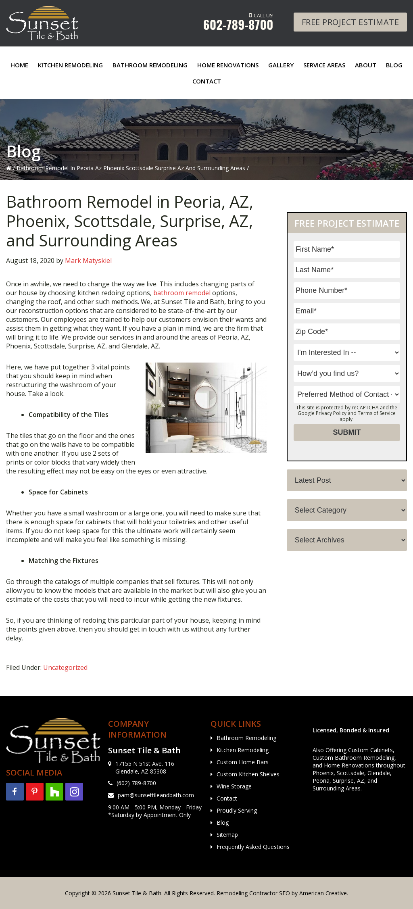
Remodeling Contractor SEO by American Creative (282, 893)
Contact (227, 798)
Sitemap (227, 834)
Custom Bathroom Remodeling (353, 757)
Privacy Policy (331, 413)
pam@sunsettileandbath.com (156, 795)
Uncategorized (65, 667)
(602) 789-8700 (136, 783)
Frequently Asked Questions (253, 847)
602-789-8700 (238, 24)
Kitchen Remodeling (243, 750)
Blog (223, 822)
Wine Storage (234, 786)
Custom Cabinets (370, 750)
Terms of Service (377, 413)
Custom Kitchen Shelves (248, 774)
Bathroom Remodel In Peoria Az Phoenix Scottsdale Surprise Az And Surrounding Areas (131, 168)
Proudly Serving (237, 810)
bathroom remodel (182, 292)
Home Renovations (349, 765)
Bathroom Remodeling (246, 738)
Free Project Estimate (350, 22)
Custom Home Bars (243, 762)
